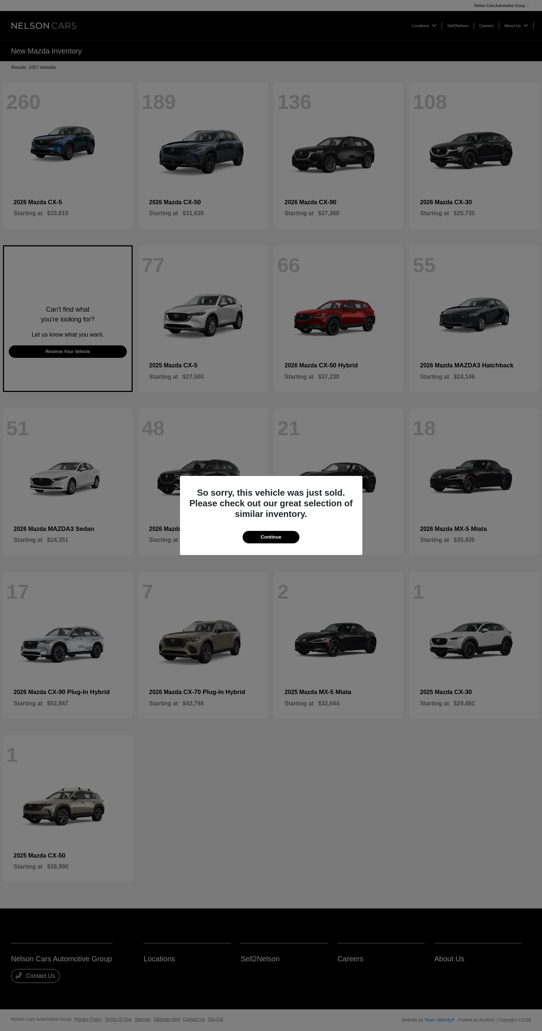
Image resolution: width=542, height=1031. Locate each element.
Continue (271, 537)
